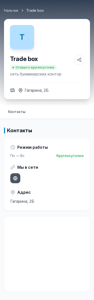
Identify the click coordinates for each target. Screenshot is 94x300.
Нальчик (11, 10)
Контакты (17, 112)
